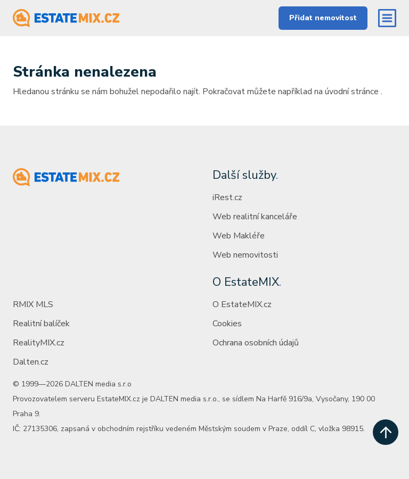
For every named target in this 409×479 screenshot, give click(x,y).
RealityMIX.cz (38, 342)
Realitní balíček (41, 323)
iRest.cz (227, 197)
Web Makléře (238, 236)
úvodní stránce (352, 91)
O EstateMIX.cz (242, 304)
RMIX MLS (33, 304)
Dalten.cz (30, 362)
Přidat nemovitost (323, 18)
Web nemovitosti (245, 255)
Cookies (227, 323)
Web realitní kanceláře (254, 216)
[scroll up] (385, 432)
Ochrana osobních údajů (255, 342)
